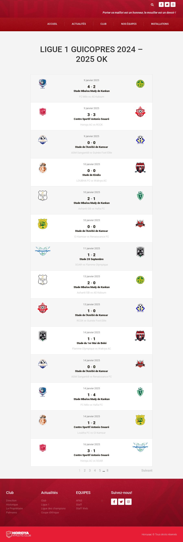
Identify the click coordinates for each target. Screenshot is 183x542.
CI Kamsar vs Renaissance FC (91, 236)
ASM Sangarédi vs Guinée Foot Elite (91, 152)
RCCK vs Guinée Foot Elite (91, 320)
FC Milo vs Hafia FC (92, 404)
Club (103, 24)
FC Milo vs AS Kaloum (91, 96)
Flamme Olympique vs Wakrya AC (91, 348)
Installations (160, 24)
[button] (152, 4)
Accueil (52, 24)
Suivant (146, 470)
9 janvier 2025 (91, 80)
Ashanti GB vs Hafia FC (91, 208)
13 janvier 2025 (91, 276)
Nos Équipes (128, 24)
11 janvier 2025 (91, 248)
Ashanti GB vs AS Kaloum (91, 292)
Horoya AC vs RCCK (91, 124)
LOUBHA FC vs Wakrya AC (91, 180)
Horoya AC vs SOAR (91, 460)
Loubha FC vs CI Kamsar (91, 432)
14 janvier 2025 (91, 332)
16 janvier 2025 (91, 444)
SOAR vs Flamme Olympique (91, 264)
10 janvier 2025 (91, 164)
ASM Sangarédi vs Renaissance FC (91, 376)
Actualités (79, 24)
